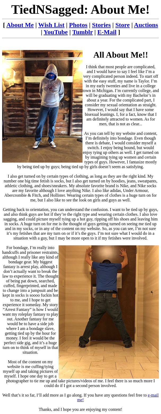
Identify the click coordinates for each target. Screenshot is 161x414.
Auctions (146, 24)
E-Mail (106, 32)
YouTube (55, 32)
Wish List (51, 24)
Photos (78, 24)
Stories (101, 24)
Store (122, 24)
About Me (20, 24)
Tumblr (82, 32)
